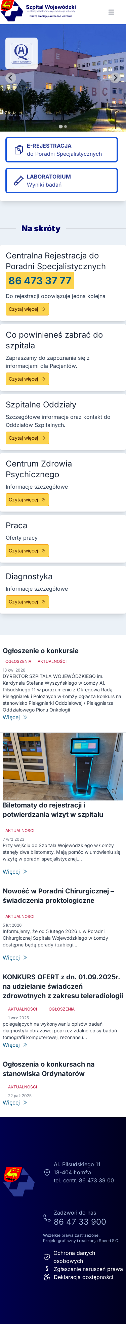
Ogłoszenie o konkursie (41, 651)
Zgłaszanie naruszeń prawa (83, 1269)
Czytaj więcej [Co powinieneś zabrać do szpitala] (27, 379)
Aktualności (52, 661)
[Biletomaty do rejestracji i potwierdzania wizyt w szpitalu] (63, 872)
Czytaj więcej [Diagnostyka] (27, 601)
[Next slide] (115, 77)
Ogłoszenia (18, 661)
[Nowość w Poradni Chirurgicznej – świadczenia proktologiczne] (63, 957)
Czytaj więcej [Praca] (27, 550)
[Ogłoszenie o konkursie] (63, 717)
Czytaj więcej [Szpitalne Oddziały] (27, 438)
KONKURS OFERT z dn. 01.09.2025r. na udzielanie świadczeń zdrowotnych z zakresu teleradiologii (63, 986)
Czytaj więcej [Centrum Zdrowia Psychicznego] (27, 499)
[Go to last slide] (10, 77)
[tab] (60, 126)
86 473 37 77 (39, 281)
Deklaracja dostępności (78, 1277)
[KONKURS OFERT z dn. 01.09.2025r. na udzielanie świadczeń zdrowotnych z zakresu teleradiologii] (63, 1045)
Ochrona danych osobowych (69, 1256)
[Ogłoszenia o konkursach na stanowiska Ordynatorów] (63, 1102)
